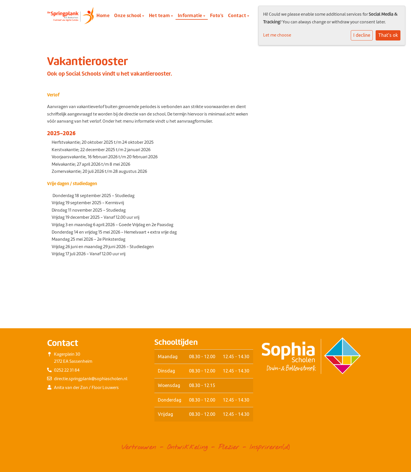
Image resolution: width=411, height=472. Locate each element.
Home (103, 15)
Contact (237, 15)
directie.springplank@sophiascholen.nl (90, 379)
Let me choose (277, 35)
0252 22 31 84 (67, 370)
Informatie (191, 15)
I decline (361, 35)
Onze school (128, 15)
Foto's (216, 15)
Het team (160, 15)
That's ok (388, 35)
